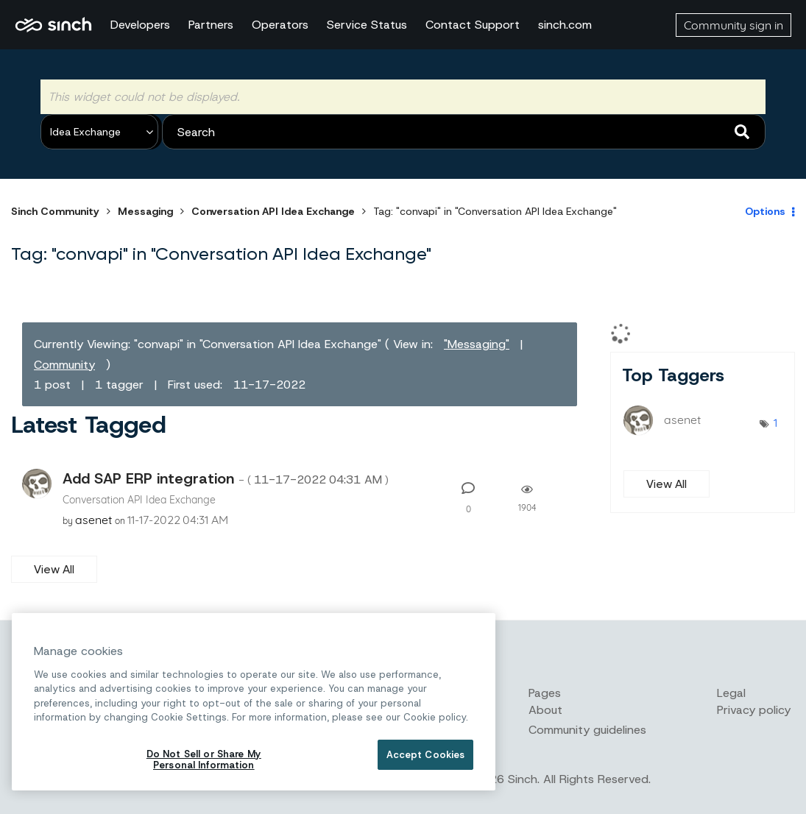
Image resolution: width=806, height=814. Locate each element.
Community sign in (733, 25)
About (545, 710)
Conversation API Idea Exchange (273, 211)
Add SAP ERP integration (226, 478)
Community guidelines (587, 729)
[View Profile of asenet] (93, 519)
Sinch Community (53, 25)
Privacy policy (754, 710)
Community (64, 364)
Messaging (145, 211)
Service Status (367, 24)
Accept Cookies (425, 754)
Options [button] (765, 211)
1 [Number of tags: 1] (775, 422)
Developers (140, 24)
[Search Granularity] (99, 131)
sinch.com (565, 24)
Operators (280, 24)
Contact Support (472, 24)
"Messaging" (476, 344)
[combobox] (464, 131)
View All (54, 569)
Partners (210, 24)
